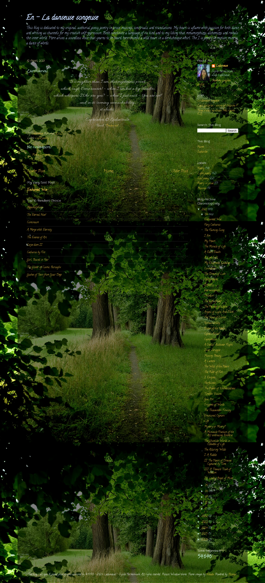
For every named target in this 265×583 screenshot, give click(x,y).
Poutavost (112, 126)
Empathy (209, 285)
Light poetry (42, 138)
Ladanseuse (222, 66)
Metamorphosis (35, 207)
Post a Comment (41, 155)
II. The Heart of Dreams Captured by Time (217, 462)
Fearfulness (210, 383)
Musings (201, 188)
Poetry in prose (205, 183)
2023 (204, 522)
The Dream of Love (214, 274)
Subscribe (202, 152)
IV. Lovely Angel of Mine (218, 478)
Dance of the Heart (214, 328)
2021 (204, 209)
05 (206, 486)
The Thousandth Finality (217, 410)
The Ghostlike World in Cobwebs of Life (217, 443)
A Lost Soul (211, 258)
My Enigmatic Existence (217, 263)
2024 (204, 528)
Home (108, 171)
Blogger (232, 574)
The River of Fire (213, 372)
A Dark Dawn (212, 252)
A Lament (209, 361)
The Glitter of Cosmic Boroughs (44, 267)
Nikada (210, 574)
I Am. (207, 236)
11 (206, 509)
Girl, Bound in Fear (37, 260)
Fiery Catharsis (212, 225)
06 (207, 491)
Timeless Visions (213, 394)
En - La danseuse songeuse (62, 18)
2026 (204, 540)
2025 (204, 534)
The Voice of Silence (215, 317)
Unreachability (212, 323)
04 (207, 215)
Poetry (200, 168)
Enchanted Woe (37, 190)
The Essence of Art (37, 237)
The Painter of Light (215, 307)
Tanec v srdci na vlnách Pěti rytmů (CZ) (216, 112)
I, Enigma (209, 378)
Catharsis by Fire (36, 252)
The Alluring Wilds (215, 450)
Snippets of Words (214, 405)
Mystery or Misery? (214, 427)
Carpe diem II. (35, 245)
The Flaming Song (214, 230)
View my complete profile (214, 83)
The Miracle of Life (214, 247)
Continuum (33, 222)
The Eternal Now (36, 215)
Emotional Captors (214, 416)
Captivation (210, 339)
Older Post (179, 171)
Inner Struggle (212, 350)
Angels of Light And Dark (218, 312)
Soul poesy (203, 178)
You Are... (209, 399)
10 (206, 503)
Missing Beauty (212, 356)
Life (206, 421)
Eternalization (212, 290)
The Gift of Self (212, 301)
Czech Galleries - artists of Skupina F (217, 106)
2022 (204, 516)
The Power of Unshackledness (219, 389)
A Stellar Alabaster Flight (218, 345)
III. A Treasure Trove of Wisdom (217, 471)
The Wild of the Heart (216, 367)
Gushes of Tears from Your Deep (44, 275)
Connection (210, 269)
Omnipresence (211, 279)
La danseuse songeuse (208, 101)
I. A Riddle (210, 455)
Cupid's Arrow (211, 334)
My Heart (209, 241)
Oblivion (208, 296)
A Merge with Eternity (39, 230)
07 (206, 497)
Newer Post (36, 171)
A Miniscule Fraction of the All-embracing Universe (219, 434)
